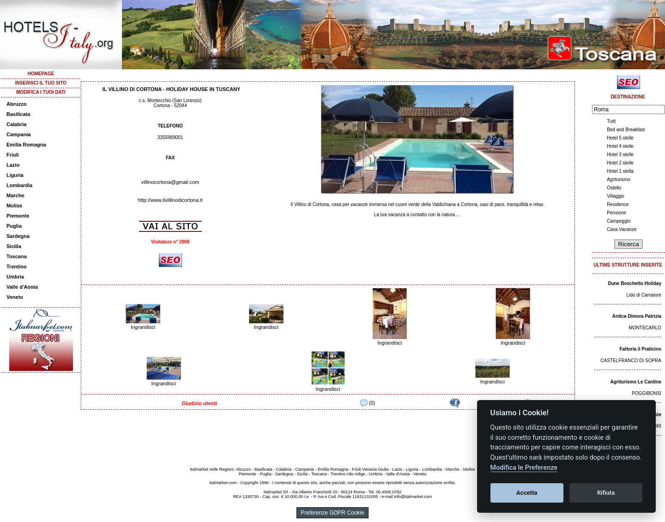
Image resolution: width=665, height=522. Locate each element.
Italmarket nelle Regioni (211, 469)
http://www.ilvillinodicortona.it (170, 200)
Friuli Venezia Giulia (370, 469)
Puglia (14, 226)
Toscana (16, 256)
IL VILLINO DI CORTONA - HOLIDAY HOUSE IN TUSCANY (172, 89)
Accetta (526, 492)
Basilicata (18, 114)
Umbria (15, 276)
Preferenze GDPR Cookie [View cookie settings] (332, 513)
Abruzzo (16, 104)
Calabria (16, 124)
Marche (15, 195)
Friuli (12, 155)
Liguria (15, 175)
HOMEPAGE (41, 73)
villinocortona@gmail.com (170, 182)
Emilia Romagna (26, 144)
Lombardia (19, 185)
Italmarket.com (222, 482)
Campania (18, 134)
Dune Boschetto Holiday (634, 283)
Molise (14, 205)
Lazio (12, 165)
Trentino (16, 266)
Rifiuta (606, 492)
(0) (367, 403)
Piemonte (18, 216)
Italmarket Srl (276, 492)
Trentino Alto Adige (347, 474)
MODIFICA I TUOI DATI (41, 92)
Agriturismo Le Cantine (635, 381)
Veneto (14, 297)
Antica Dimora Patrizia (636, 316)
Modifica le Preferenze (524, 468)
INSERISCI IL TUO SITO (40, 82)
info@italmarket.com (413, 496)
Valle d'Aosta (22, 287)
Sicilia (13, 246)
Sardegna (18, 236)
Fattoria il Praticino (640, 349)
